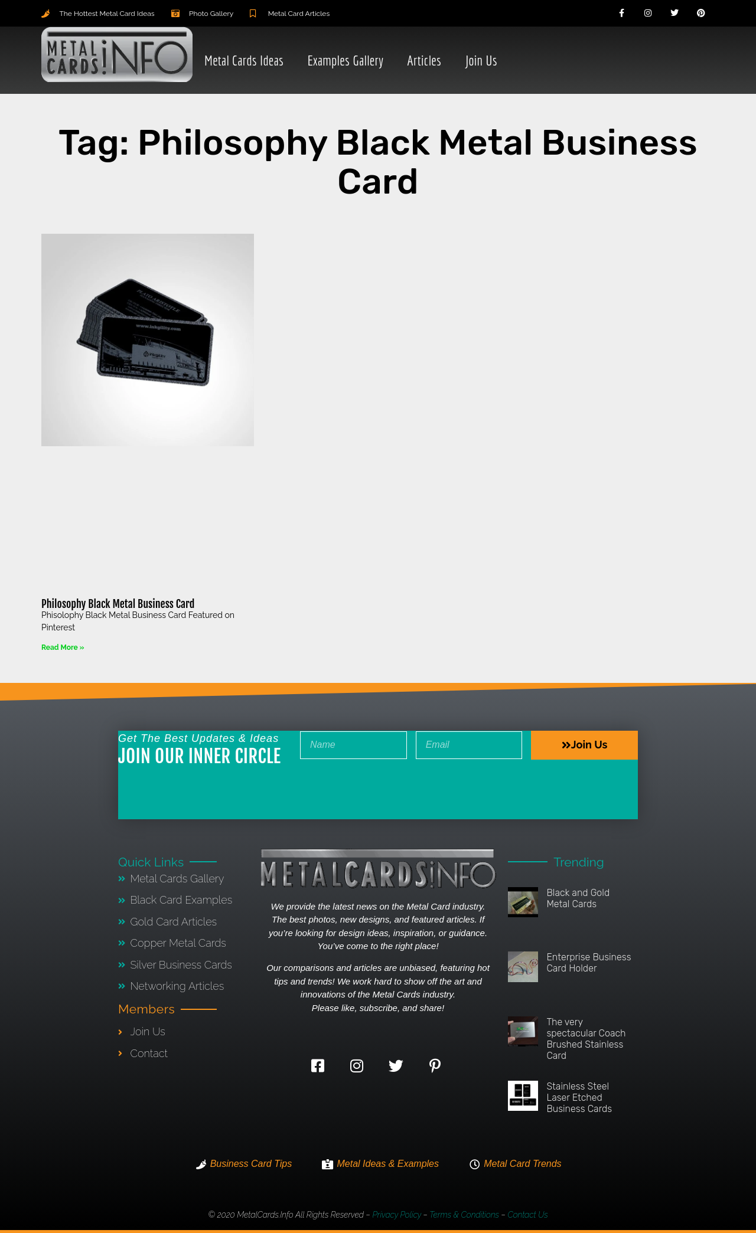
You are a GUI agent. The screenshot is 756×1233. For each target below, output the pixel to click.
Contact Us (527, 1214)
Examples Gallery (345, 60)
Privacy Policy (396, 1214)
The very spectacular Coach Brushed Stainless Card (585, 1039)
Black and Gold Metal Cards (578, 898)
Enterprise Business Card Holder (588, 962)
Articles (424, 60)
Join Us (481, 60)
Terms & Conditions (464, 1214)
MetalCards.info (265, 1214)
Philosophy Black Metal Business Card (117, 603)
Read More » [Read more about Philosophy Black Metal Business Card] (62, 647)
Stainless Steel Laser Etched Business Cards (579, 1097)
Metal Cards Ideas (244, 60)
